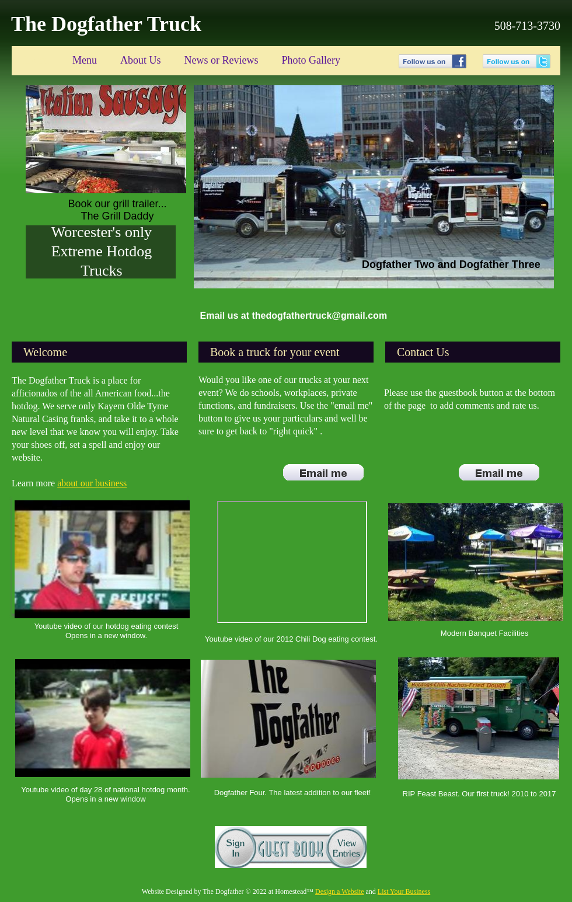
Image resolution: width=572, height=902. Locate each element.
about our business (92, 483)
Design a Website (339, 891)
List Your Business (404, 891)
